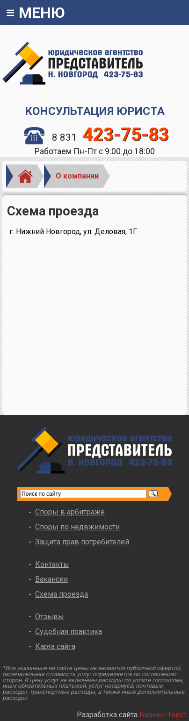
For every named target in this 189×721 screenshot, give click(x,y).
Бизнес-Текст (163, 714)
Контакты (52, 564)
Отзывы (49, 616)
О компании (77, 175)
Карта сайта (55, 646)
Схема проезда (61, 594)
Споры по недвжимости (77, 526)
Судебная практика (68, 631)
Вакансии (51, 579)
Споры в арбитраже (70, 511)
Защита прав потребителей (82, 541)
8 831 (96, 137)
